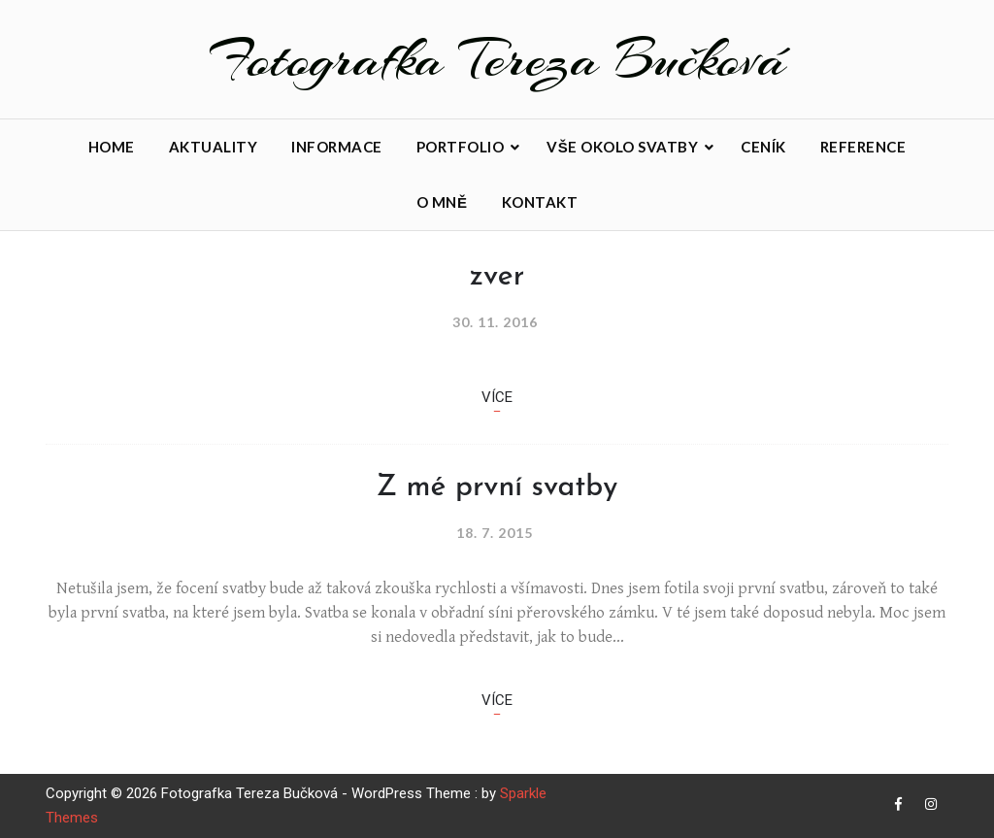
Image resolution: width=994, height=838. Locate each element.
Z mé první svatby (497, 488)
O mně (442, 202)
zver (497, 277)
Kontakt (540, 202)
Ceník (763, 146)
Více (497, 397)
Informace (336, 146)
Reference (863, 146)
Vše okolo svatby (622, 146)
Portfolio (460, 146)
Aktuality (213, 146)
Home (111, 146)
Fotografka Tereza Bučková (497, 58)
